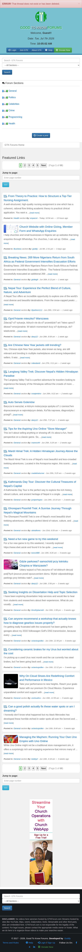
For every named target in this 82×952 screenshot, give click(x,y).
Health (8, 123)
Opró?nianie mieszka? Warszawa (28, 318)
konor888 (35, 553)
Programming (12, 117)
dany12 (34, 337)
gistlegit (34, 279)
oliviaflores (36, 530)
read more (34, 213)
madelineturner (37, 473)
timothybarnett (37, 610)
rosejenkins (36, 394)
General (9, 91)
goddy (35, 249)
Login (42, 942)
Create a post (41, 135)
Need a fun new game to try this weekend (33, 539)
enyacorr (34, 218)
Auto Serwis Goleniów (21, 402)
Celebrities (10, 104)
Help (48, 50)
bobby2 (34, 759)
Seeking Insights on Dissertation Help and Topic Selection (42, 592)
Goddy (67, 938)
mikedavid (35, 363)
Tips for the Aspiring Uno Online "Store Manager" (37, 428)
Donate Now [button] (63, 50)
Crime (8, 110)
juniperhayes (36, 500)
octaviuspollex (37, 641)
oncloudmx (36, 698)
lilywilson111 (36, 310)
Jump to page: (10, 173)
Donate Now (45, 947)
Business (18, 249)
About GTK (36, 50)
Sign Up (51, 942)
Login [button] (12, 50)
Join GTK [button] (24, 50)
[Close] (79, 3)
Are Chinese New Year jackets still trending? (34, 345)
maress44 (35, 443)
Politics (9, 97)
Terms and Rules (11, 942)
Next (43, 165)
